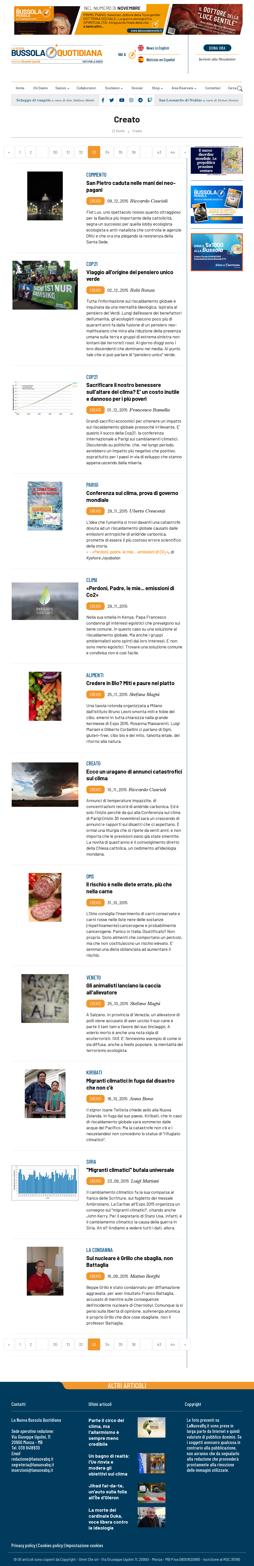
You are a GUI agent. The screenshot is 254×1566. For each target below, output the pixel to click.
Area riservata (182, 88)
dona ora (217, 48)
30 (55, 152)
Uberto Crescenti (147, 511)
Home (20, 88)
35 (121, 152)
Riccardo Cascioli (149, 201)
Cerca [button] (235, 88)
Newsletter (217, 59)
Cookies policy (50, 1545)
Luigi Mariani (145, 1181)
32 (81, 152)
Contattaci (213, 88)
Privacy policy (23, 1545)
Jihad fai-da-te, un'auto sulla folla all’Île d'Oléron (108, 1491)
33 (94, 152)
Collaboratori (86, 88)
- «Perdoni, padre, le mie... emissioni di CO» (128, 551)
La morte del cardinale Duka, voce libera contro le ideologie (108, 1519)
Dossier (137, 88)
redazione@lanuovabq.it (32, 1459)
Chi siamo (40, 88)
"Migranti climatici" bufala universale (130, 1169)
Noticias (160, 59)
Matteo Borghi (145, 1276)
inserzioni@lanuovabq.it (32, 1470)
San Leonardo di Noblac (180, 100)
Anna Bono (141, 1098)
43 (159, 152)
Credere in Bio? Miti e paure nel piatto (130, 683)
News (157, 48)
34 (107, 152)
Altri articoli (127, 1385)
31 (68, 152)
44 (172, 152)
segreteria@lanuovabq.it (32, 1464)
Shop (156, 88)
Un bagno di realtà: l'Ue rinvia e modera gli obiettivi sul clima (109, 1465)
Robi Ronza (142, 290)
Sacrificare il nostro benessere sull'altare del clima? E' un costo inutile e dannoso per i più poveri (133, 391)
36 (134, 152)
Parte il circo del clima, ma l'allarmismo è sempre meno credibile (106, 1432)
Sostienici (112, 88)
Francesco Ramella (149, 409)
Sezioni (60, 88)
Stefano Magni (144, 694)
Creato (137, 131)
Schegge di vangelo (33, 100)
